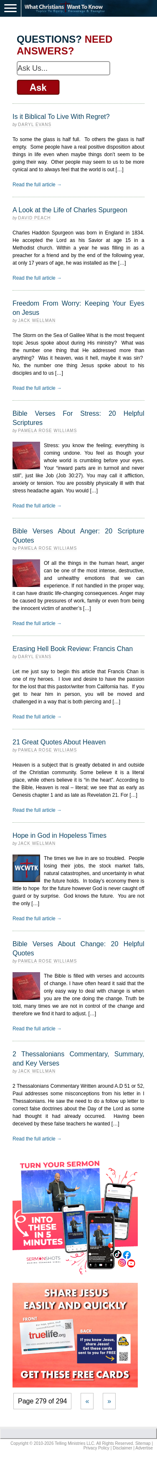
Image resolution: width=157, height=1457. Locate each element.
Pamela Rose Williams (47, 430)
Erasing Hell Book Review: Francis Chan (73, 648)
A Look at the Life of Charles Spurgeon (70, 210)
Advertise (144, 1448)
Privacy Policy (96, 1448)
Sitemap (143, 1443)
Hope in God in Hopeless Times (59, 835)
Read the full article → (37, 185)
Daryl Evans (34, 124)
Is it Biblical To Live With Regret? (61, 116)
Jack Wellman (37, 320)
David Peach (34, 218)
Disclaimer (122, 1448)
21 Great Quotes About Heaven (59, 742)
